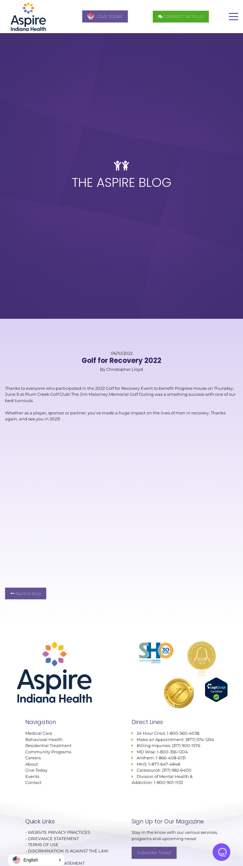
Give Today (36, 770)
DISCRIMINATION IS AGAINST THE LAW (68, 850)
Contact (33, 782)
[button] (36, 860)
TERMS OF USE (43, 844)
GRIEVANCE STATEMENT (53, 838)
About (31, 764)
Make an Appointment (160, 739)
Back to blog (25, 593)
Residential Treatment (48, 745)
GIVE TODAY (105, 16)
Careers (33, 757)
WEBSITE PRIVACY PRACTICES (59, 832)
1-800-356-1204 (172, 751)
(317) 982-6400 (176, 770)
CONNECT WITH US (180, 16)
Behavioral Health (44, 739)
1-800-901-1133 (168, 782)
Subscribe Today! (154, 852)
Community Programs (48, 751)
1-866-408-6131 (171, 757)
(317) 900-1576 (186, 745)
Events (32, 776)
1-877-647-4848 (164, 764)
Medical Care (38, 733)
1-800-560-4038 (182, 733)
